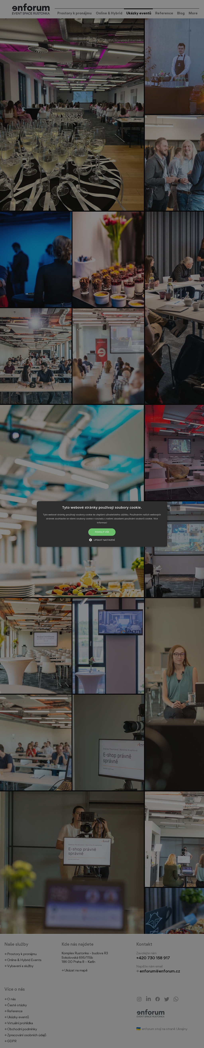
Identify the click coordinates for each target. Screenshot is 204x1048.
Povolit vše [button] (102, 532)
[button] (102, 524)
